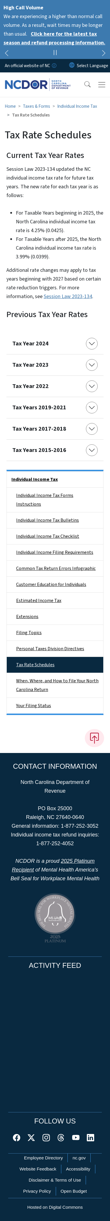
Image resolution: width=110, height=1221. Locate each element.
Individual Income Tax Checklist (47, 536)
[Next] (103, 54)
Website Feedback (37, 1168)
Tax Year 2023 (30, 365)
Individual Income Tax (77, 106)
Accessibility (78, 1168)
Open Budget (74, 1191)
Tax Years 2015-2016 (39, 450)
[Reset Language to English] (72, 65)
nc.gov (79, 1157)
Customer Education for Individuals (51, 584)
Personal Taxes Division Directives (50, 649)
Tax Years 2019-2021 (39, 407)
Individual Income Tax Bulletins (47, 520)
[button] (84, 85)
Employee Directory (43, 1157)
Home (10, 106)
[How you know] (53, 65)
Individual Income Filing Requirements (54, 552)
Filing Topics (29, 632)
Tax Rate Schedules (35, 665)
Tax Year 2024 (30, 344)
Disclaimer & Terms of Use (55, 1179)
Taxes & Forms (36, 106)
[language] (92, 65)
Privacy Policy (37, 1191)
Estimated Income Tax (38, 600)
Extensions (27, 616)
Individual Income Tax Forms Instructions (44, 499)
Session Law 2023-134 (68, 296)
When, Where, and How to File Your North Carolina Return (57, 685)
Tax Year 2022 (30, 386)
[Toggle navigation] (102, 85)
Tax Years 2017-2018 (39, 429)
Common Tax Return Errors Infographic (56, 568)
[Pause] (55, 53)
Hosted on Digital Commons (55, 1207)
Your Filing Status (33, 705)
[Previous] (6, 54)
